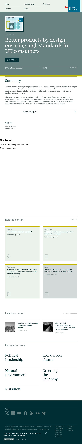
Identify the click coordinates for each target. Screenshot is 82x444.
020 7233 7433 (10, 427)
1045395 (22, 429)
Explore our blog (70, 313)
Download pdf (49, 111)
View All (74, 219)
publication (9, 35)
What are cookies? (21, 439)
